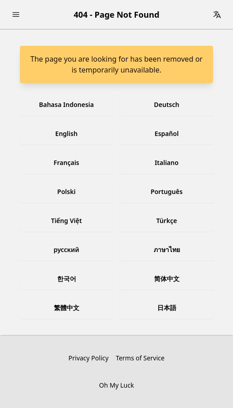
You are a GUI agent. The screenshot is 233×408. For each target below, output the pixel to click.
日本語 (166, 307)
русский (66, 249)
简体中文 (167, 278)
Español (167, 133)
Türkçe (166, 220)
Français (66, 162)
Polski (66, 191)
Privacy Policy (88, 358)
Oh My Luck (116, 385)
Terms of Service (140, 358)
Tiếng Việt (66, 220)
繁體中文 (66, 307)
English (66, 133)
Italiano (167, 162)
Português (166, 191)
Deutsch (167, 104)
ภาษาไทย (167, 249)
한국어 (66, 278)
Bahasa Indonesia (66, 104)
